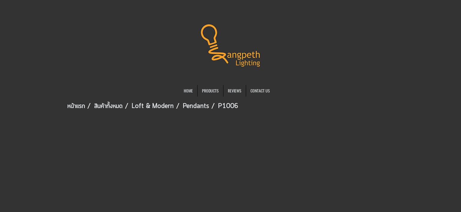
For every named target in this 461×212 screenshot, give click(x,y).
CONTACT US (260, 91)
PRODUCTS (210, 91)
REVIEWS (234, 91)
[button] (279, 91)
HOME (188, 91)
